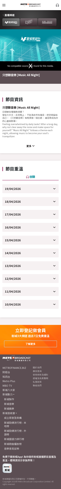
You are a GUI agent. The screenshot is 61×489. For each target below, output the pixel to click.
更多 (28, 146)
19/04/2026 (13, 189)
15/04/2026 (13, 240)
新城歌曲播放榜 (13, 444)
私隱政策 (37, 381)
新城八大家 (9, 390)
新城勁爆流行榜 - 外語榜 (15, 432)
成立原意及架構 (13, 418)
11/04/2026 (13, 291)
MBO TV (7, 385)
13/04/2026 (13, 266)
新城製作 (9, 399)
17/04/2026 (13, 214)
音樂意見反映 (11, 448)
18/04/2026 (13, 201)
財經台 (6, 372)
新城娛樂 (9, 408)
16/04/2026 (13, 227)
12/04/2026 (13, 278)
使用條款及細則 (40, 374)
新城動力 (8, 394)
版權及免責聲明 (40, 378)
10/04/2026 (13, 304)
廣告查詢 (37, 371)
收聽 (30, 177)
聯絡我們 (37, 385)
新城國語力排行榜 (14, 439)
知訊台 (6, 377)
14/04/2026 (13, 253)
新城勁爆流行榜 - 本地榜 (15, 424)
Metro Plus (9, 381)
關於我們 (37, 367)
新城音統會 (9, 413)
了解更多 (30, 344)
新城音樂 (9, 404)
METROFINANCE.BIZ (14, 368)
